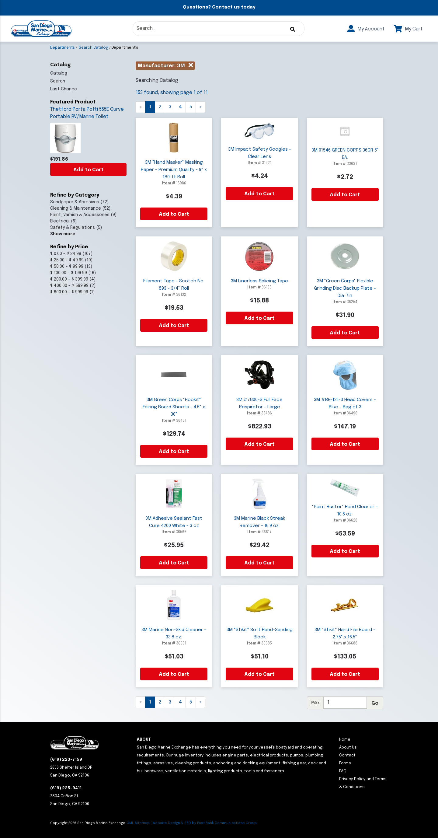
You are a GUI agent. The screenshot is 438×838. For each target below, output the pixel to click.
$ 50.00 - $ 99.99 (66, 266)
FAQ (342, 771)
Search (57, 81)
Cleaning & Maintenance (75, 208)
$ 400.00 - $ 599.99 (69, 286)
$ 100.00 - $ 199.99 (68, 273)
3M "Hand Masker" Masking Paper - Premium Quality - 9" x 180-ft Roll (174, 170)
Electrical (60, 221)
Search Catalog (93, 48)
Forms (345, 763)
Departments (62, 48)
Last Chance (63, 89)
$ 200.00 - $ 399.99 (69, 279)
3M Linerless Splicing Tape (259, 281)
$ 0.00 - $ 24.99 (65, 254)
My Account (366, 29)
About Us (348, 747)
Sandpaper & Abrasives (74, 202)
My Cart (408, 29)
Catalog (58, 73)
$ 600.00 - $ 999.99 (69, 292)
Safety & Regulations (72, 227)
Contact (347, 755)
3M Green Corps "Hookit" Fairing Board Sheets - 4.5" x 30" (174, 407)
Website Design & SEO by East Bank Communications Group (204, 823)
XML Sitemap (138, 823)
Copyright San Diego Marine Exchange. (88, 823)
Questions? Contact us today (219, 7)
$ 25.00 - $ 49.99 (67, 260)
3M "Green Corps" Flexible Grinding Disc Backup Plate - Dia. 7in (345, 288)
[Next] (200, 107)
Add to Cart (88, 170)
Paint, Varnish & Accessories (79, 215)
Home (344, 740)
